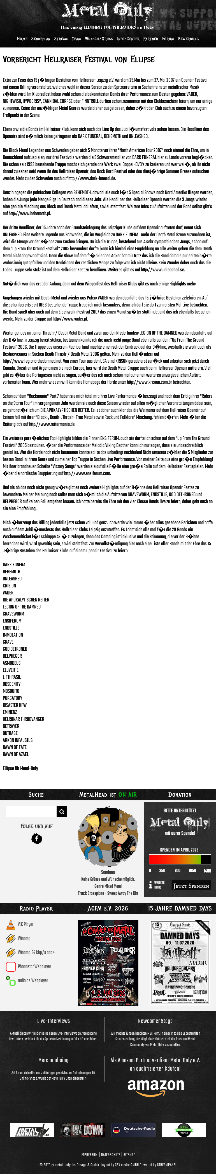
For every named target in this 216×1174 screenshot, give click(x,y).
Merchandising (53, 1060)
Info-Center (128, 39)
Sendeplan (40, 39)
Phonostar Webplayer (34, 967)
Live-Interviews (53, 1021)
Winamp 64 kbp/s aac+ (36, 953)
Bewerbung (188, 39)
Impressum (89, 1155)
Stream (61, 39)
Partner (150, 39)
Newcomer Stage (155, 1021)
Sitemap (130, 1155)
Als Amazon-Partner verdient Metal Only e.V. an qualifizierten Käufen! (155, 1064)
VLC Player (25, 925)
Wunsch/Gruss (99, 39)
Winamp (24, 939)
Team (76, 39)
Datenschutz (110, 1155)
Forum (168, 39)
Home (22, 39)
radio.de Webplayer (33, 981)
